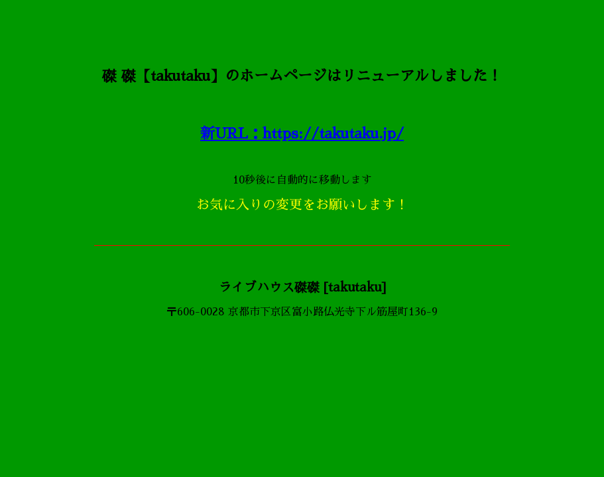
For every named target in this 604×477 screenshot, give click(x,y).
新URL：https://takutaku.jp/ (302, 134)
